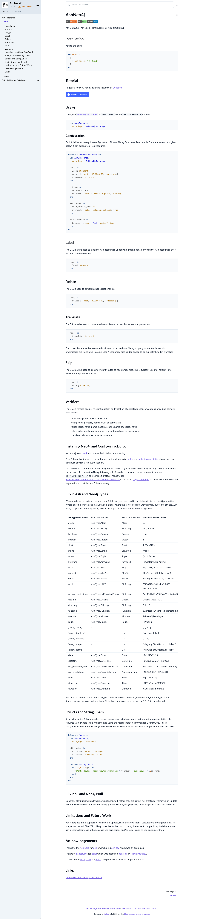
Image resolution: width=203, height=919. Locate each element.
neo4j (84, 453)
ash (95, 847)
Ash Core (84, 847)
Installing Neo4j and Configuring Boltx (20, 52)
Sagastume (81, 853)
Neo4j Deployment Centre (88, 877)
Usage (8, 32)
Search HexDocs (129, 908)
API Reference (8, 17)
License (5, 76)
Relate (8, 39)
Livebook (117, 87)
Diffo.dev (70, 877)
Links (7, 71)
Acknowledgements (14, 68)
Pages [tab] (5, 11)
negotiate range (141, 479)
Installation (10, 26)
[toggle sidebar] (37, 4)
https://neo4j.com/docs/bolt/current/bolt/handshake (93, 479)
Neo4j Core (85, 859)
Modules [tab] (16, 11)
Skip (7, 45)
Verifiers (9, 49)
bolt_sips (122, 853)
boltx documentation (148, 459)
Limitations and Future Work (18, 65)
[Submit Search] (69, 5)
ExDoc (106, 914)
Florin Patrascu (138, 853)
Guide (5, 21)
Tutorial (8, 29)
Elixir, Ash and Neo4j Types (17, 55)
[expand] (38, 18)
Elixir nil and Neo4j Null (16, 62)
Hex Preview (103, 908)
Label (7, 35)
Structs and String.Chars (16, 58)
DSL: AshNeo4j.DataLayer (14, 80)
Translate (9, 42)
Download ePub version (147, 908)
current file (115, 908)
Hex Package (91, 908)
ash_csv (115, 847)
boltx (130, 459)
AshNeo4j (15, 3)
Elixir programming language (137, 914)
